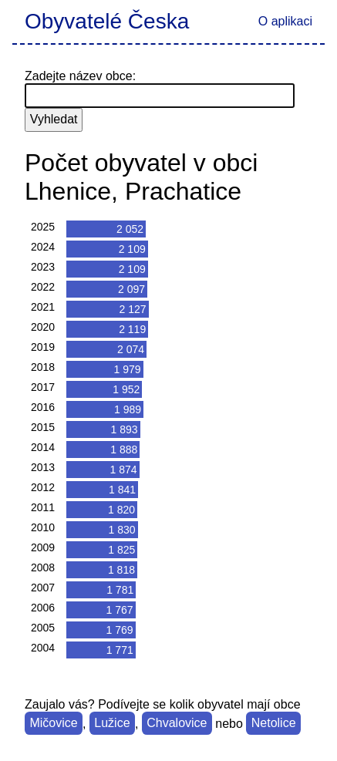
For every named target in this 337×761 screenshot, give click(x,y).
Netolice (273, 723)
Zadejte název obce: (80, 75)
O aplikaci (285, 21)
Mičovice (53, 723)
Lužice (112, 723)
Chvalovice (177, 723)
